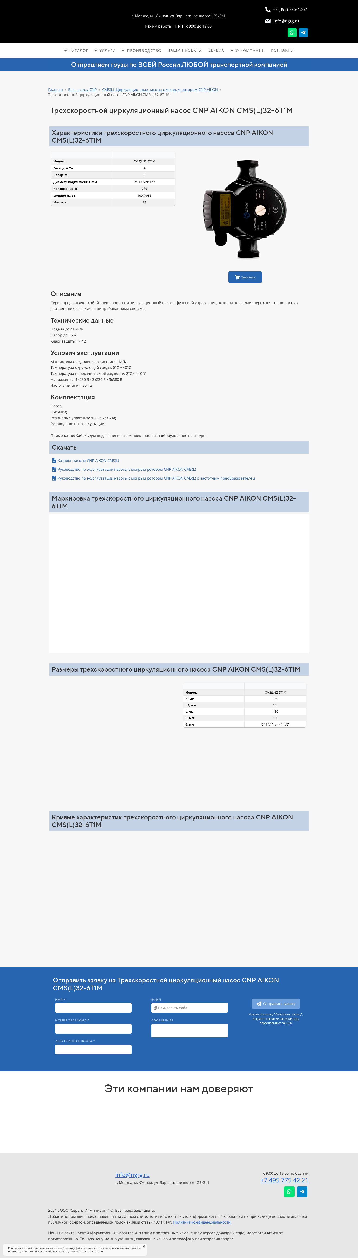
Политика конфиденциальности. (202, 1222)
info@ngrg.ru (132, 1174)
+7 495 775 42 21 (284, 1180)
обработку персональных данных (279, 1021)
